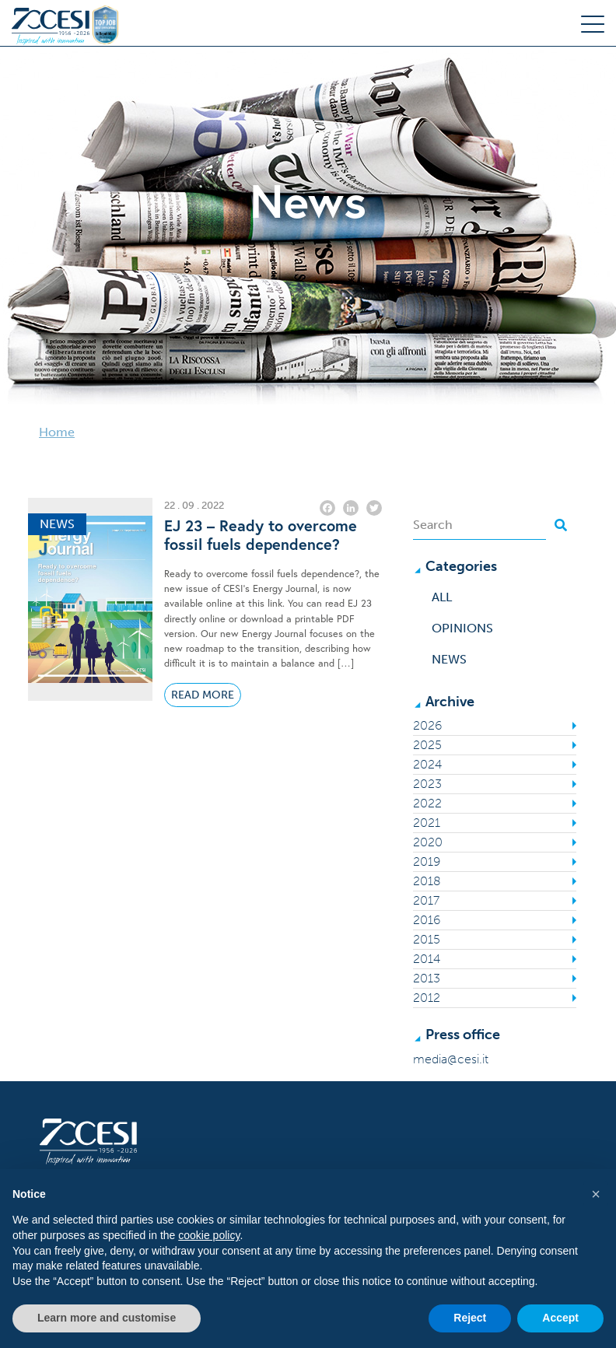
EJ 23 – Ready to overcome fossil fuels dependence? (260, 535)
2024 (427, 764)
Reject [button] (469, 1317)
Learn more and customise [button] (106, 1317)
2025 (427, 744)
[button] (595, 1194)
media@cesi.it (450, 1059)
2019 (426, 861)
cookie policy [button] (209, 1235)
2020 (428, 842)
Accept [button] (560, 1317)
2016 (426, 919)
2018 (427, 881)
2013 (426, 978)
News (449, 659)
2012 (426, 997)
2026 (427, 725)
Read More (202, 695)
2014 (426, 958)
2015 (426, 939)
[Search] (479, 525)
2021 (426, 822)
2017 (426, 900)
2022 (427, 803)
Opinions (462, 628)
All (442, 597)
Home (57, 432)
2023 (427, 783)
